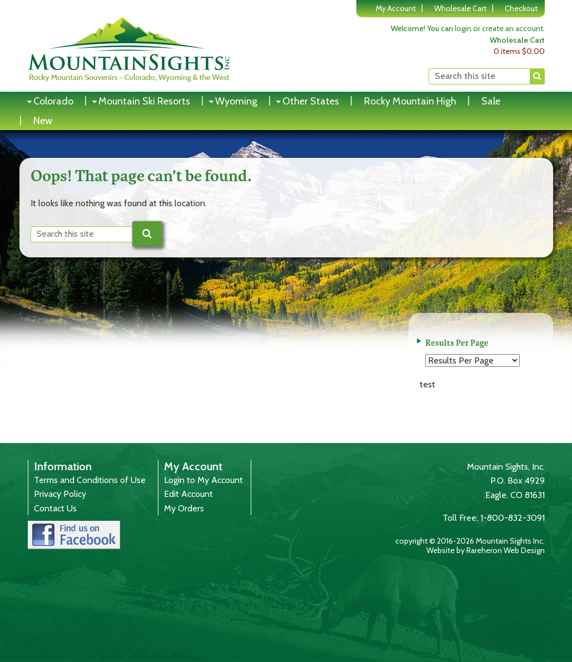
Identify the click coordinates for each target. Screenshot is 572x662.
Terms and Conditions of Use (90, 480)
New (42, 121)
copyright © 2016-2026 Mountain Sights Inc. (470, 541)
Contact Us (55, 508)
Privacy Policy (60, 494)
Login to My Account (203, 480)
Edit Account (188, 494)
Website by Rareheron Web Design (485, 550)
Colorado (53, 101)
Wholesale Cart (460, 8)
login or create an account (499, 28)
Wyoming (236, 101)
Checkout (521, 8)
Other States (310, 101)
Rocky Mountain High (410, 101)
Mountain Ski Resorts (144, 101)
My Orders (184, 508)
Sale (490, 101)
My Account (396, 8)
